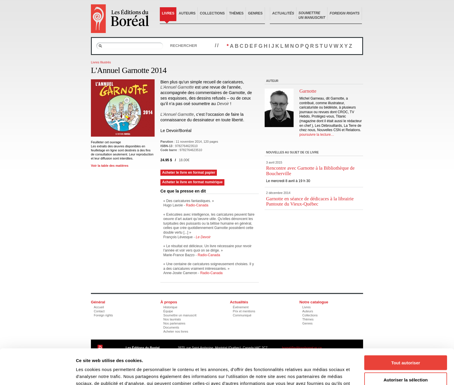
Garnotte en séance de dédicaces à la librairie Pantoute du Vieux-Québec (310, 201)
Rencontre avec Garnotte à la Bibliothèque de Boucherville (310, 170)
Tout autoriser (405, 327)
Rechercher (183, 45)
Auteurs (187, 13)
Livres (168, 13)
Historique (170, 307)
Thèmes (236, 13)
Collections (212, 13)
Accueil (99, 307)
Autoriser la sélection (406, 344)
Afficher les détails (318, 373)
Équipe (168, 311)
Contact (99, 311)
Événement (241, 307)
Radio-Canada (197, 205)
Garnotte (307, 91)
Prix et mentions (244, 311)
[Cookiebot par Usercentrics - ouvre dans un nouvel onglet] (37, 373)
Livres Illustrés (101, 62)
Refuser (406, 361)
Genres (255, 13)
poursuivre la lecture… (316, 135)
